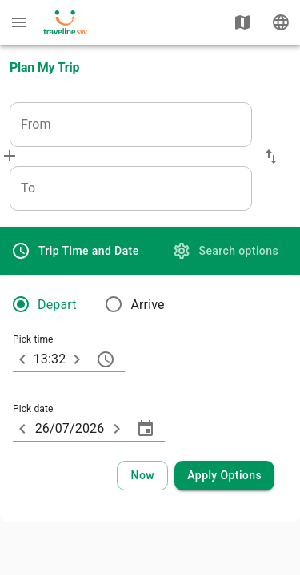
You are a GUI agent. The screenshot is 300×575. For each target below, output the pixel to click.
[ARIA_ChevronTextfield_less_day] (22, 428)
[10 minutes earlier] (22, 359)
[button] (271, 156)
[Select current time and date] (142, 475)
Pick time (33, 340)
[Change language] (281, 22)
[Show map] (242, 22)
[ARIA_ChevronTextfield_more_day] (116, 428)
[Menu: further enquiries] (19, 22)
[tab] (75, 251)
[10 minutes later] (76, 359)
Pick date (33, 409)
